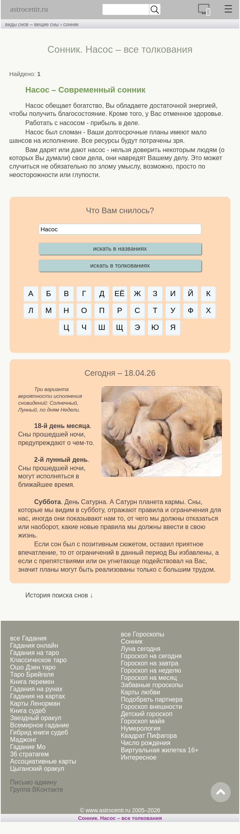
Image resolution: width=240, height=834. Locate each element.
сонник (70, 24)
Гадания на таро (34, 652)
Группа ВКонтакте (36, 789)
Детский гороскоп (146, 713)
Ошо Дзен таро (32, 667)
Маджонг (23, 739)
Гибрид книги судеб (39, 732)
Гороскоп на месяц (148, 677)
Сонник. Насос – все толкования (120, 818)
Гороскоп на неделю (151, 670)
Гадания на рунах (36, 689)
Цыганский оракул (37, 768)
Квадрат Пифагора (149, 735)
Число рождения (145, 742)
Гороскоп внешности (151, 706)
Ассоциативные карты (43, 761)
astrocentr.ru (29, 9)
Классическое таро (38, 660)
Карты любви (140, 692)
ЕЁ (120, 293)
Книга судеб (28, 710)
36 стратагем (29, 754)
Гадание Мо (27, 746)
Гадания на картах (37, 696)
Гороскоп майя (142, 721)
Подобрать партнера (152, 699)
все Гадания (28, 638)
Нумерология (140, 728)
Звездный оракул (35, 718)
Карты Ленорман (35, 703)
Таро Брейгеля (32, 674)
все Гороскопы (142, 634)
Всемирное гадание (39, 725)
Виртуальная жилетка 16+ (159, 750)
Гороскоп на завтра (149, 663)
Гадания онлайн (34, 645)
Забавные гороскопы (152, 685)
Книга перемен (32, 681)
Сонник (131, 641)
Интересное (138, 757)
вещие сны (46, 24)
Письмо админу (33, 782)
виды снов (17, 24)
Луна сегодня (140, 648)
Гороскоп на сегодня (151, 656)
